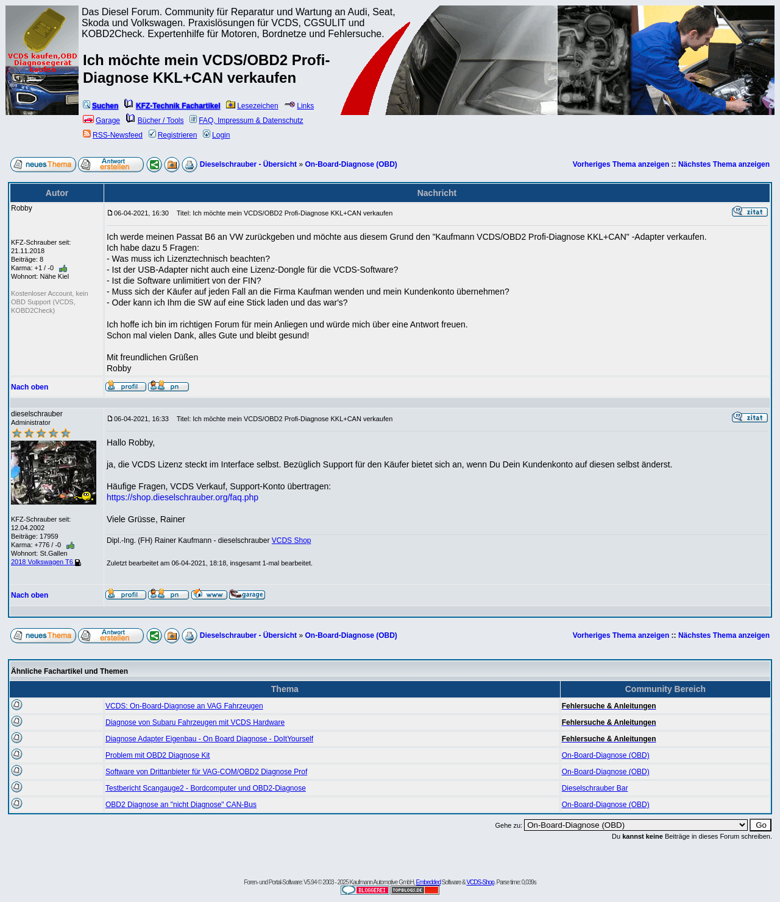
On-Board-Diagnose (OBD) (351, 164)
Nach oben (29, 387)
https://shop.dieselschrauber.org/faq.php (182, 497)
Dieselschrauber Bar (595, 788)
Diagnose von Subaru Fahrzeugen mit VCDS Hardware (195, 722)
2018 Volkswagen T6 (46, 561)
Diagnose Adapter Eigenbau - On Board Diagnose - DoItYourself (209, 739)
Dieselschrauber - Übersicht (248, 164)
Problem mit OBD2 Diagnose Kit (157, 755)
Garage (101, 120)
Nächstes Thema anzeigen (724, 164)
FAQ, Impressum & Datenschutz (246, 120)
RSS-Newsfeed (113, 135)
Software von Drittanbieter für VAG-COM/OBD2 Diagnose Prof (206, 771)
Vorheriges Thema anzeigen (621, 164)
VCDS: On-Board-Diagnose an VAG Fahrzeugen (184, 706)
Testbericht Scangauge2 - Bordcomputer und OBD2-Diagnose (205, 788)
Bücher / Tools (155, 120)
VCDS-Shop (480, 882)
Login (216, 135)
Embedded (428, 882)
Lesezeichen (252, 106)
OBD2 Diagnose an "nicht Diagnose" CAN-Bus (181, 804)
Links (299, 106)
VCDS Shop (291, 540)
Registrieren (173, 135)
